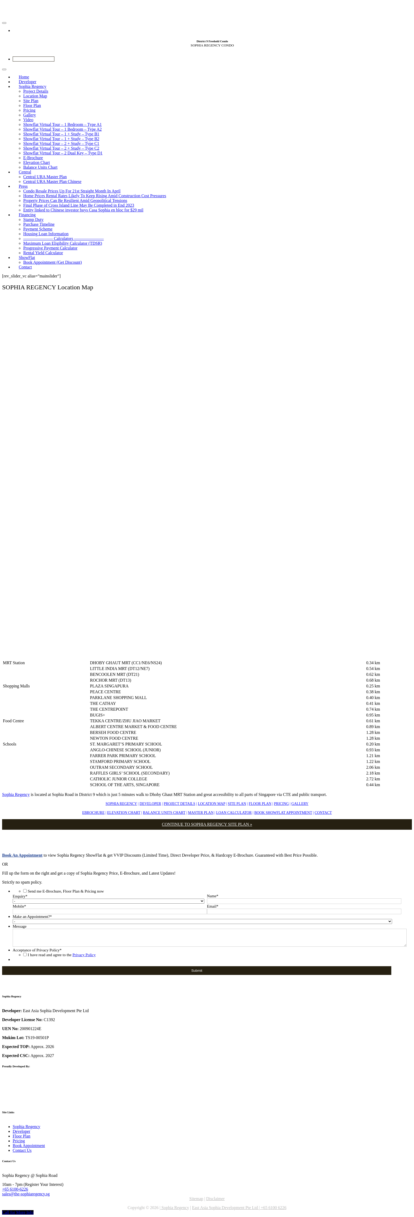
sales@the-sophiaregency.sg (26, 1194)
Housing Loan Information (46, 234)
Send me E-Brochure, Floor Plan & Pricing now (66, 891)
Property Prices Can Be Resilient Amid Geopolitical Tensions (75, 200)
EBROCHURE (93, 813)
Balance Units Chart (40, 167)
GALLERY (300, 804)
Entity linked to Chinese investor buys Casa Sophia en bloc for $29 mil (83, 210)
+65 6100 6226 (273, 1207)
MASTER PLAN (201, 813)
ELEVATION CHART (123, 813)
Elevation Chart (36, 162)
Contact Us (22, 1150)
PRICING (281, 804)
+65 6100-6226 (15, 1189)
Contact (25, 267)
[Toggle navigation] (4, 23)
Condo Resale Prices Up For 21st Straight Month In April (71, 191)
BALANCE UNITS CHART (164, 813)
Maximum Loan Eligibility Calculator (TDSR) (62, 243)
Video (28, 119)
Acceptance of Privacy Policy (37, 950)
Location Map (35, 96)
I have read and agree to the (62, 955)
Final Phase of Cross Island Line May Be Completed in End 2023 (78, 205)
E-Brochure (33, 157)
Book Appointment (29, 1145)
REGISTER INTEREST (33, 59)
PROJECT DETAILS (179, 804)
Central (25, 172)
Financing (27, 215)
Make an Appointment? (32, 916)
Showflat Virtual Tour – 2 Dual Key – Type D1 (62, 153)
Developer (21, 1131)
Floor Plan (32, 105)
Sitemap (196, 1198)
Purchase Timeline (39, 224)
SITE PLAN (237, 804)
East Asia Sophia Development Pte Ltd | (226, 1207)
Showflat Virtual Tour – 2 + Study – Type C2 (61, 148)
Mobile (19, 906)
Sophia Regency (32, 86)
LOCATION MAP (211, 804)
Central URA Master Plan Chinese (52, 181)
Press (23, 186)
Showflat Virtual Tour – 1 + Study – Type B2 (61, 138)
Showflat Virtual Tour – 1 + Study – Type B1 (61, 134)
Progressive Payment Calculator (50, 248)
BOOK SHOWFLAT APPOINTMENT (283, 813)
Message (20, 926)
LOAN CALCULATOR (234, 813)
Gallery (29, 115)
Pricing (29, 110)
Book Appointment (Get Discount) (52, 262)
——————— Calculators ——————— (63, 238)
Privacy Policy (84, 955)
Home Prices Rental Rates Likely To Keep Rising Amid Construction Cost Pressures (94, 196)
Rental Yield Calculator (43, 253)
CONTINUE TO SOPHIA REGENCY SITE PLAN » (207, 824)
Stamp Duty (33, 219)
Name (212, 896)
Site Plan (30, 100)
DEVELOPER (150, 804)
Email (212, 906)
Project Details (35, 91)
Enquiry (20, 896)
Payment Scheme (38, 229)
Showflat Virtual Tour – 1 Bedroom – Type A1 (62, 124)
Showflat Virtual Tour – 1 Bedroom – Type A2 (62, 129)
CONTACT (323, 813)
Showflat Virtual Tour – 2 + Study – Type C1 (61, 143)
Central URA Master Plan (45, 176)
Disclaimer (215, 1198)
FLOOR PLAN (260, 804)
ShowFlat (27, 257)
